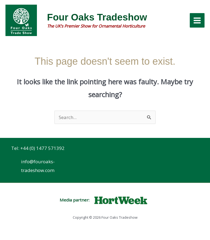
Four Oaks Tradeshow (97, 17)
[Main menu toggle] (197, 20)
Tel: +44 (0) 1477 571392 (38, 148)
